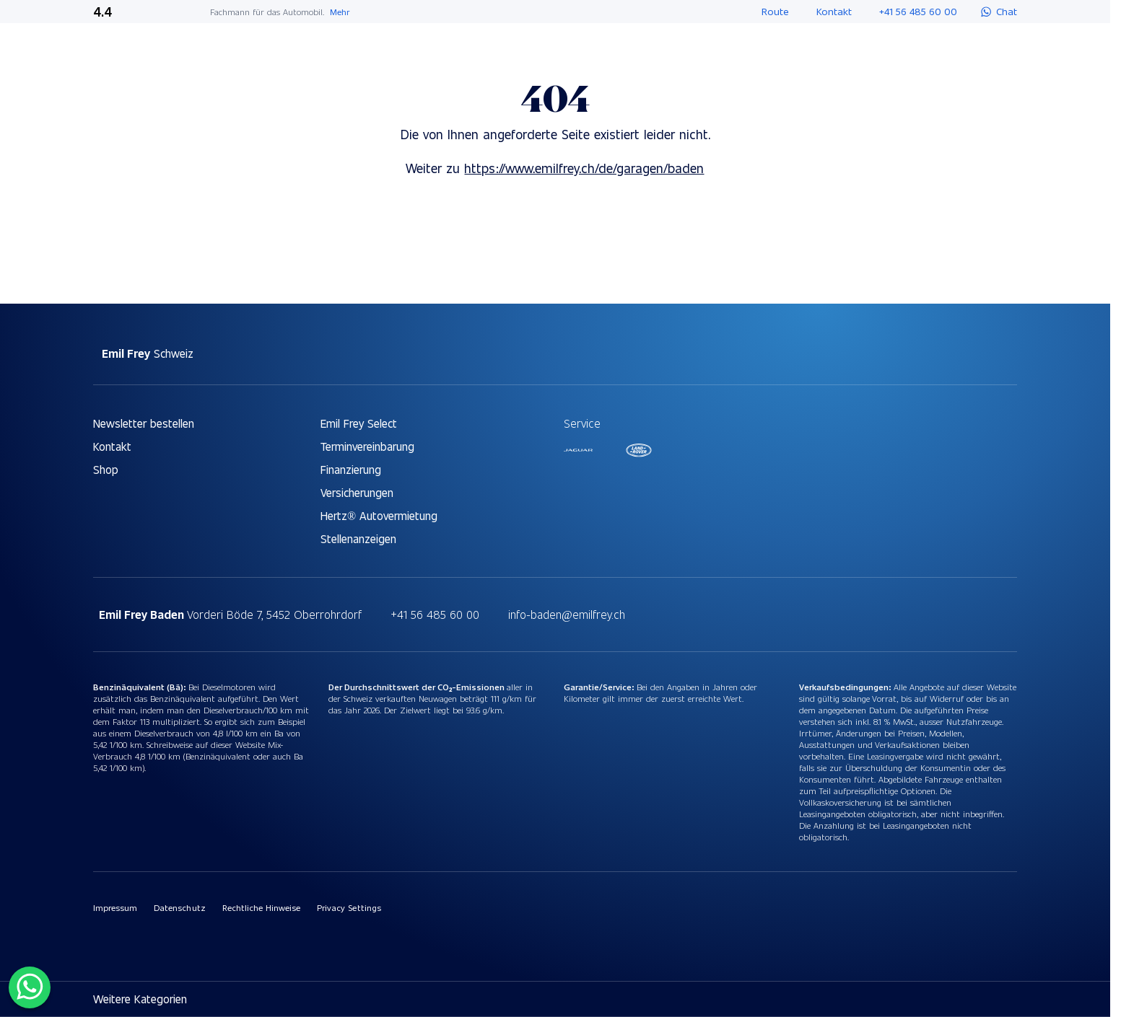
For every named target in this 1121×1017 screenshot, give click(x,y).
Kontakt (112, 446)
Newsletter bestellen (143, 423)
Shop (105, 469)
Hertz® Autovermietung (378, 515)
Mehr (339, 11)
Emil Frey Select (358, 423)
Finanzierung (350, 469)
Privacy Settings (348, 907)
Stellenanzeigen (358, 538)
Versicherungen (356, 492)
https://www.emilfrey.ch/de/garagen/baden (584, 168)
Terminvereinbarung (367, 446)
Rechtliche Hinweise (261, 907)
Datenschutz (179, 907)
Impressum (115, 907)
